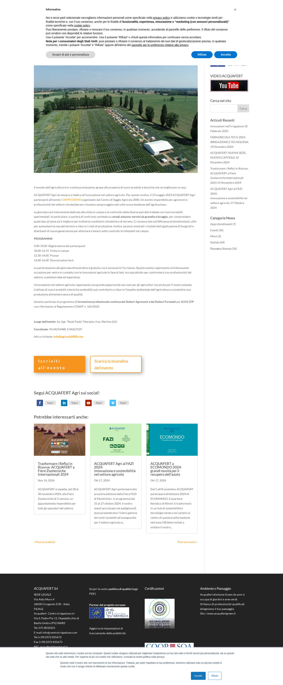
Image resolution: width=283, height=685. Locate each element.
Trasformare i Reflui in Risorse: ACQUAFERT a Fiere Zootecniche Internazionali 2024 (56, 468)
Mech (213, 236)
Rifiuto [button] (214, 675)
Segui (50, 402)
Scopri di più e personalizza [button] (70, 54)
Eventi (214, 230)
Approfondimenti (221, 224)
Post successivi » (187, 542)
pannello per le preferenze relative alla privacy (160, 45)
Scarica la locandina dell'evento (111, 364)
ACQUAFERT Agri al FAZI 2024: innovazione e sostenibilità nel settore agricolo (115, 468)
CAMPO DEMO (71, 199)
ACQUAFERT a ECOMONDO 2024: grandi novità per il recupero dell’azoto (166, 468)
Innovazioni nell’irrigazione (227, 126)
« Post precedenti (44, 542)
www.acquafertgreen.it (221, 613)
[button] (235, 9)
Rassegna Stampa (220, 248)
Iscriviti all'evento (52, 364)
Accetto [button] (198, 675)
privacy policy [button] (161, 17)
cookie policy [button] (82, 25)
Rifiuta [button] (202, 54)
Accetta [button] (226, 54)
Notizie (214, 242)
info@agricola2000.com (68, 336)
